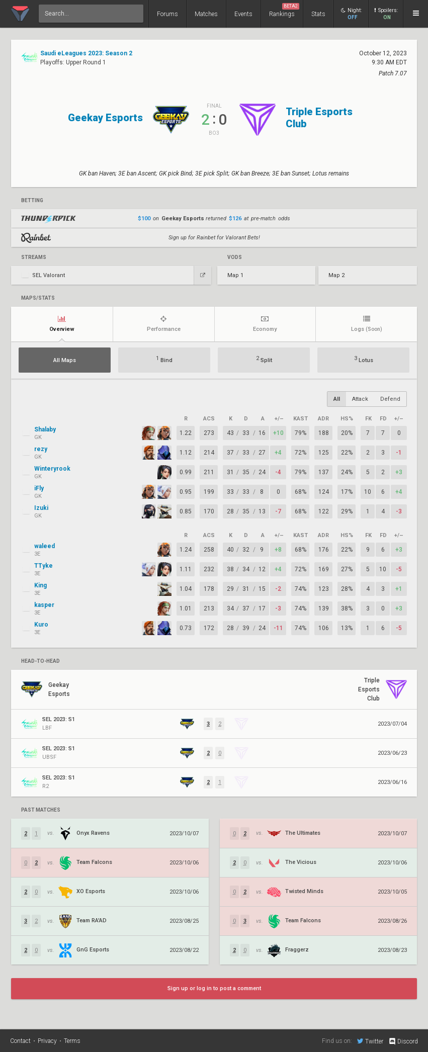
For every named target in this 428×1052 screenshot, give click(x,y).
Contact (20, 1041)
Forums (167, 14)
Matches (206, 14)
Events (243, 14)
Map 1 (235, 275)
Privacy (47, 1041)
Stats (318, 14)
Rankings (284, 10)
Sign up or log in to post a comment (214, 988)
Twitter (370, 1040)
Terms (72, 1041)
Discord (403, 1041)
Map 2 (336, 275)
